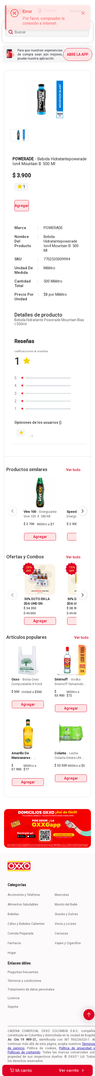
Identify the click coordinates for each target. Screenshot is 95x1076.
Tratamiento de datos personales (31, 989)
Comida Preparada (20, 933)
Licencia (14, 998)
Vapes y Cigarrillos (68, 943)
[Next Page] (83, 511)
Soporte (13, 1007)
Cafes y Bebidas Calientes (26, 924)
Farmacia (14, 943)
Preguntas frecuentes (23, 972)
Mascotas (62, 895)
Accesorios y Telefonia (24, 895)
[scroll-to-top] (89, 1015)
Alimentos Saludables (23, 904)
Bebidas (13, 914)
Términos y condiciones (24, 981)
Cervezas (61, 933)
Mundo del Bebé (66, 904)
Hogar (12, 953)
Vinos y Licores (65, 924)
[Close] (83, 13)
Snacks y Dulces (66, 914)
